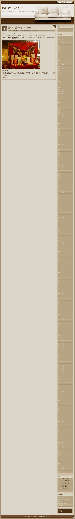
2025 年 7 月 (60, 49)
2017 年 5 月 (60, 255)
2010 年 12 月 (61, 417)
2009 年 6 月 (60, 454)
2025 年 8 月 (60, 47)
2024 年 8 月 (60, 72)
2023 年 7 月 (60, 100)
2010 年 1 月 (60, 440)
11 (70, 483)
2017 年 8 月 (60, 249)
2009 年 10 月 (61, 446)
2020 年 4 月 (60, 182)
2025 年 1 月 (60, 62)
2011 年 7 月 (60, 402)
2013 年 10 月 (61, 345)
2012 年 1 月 (60, 389)
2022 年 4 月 (60, 131)
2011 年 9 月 (60, 398)
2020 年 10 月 (61, 169)
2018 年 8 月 (60, 223)
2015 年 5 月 (60, 305)
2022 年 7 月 (60, 125)
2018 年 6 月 (60, 228)
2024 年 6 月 (60, 77)
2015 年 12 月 (61, 291)
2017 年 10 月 (61, 244)
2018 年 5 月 (60, 230)
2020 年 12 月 (61, 165)
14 (63, 485)
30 (66, 488)
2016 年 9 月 (60, 272)
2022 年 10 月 (61, 119)
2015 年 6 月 (60, 303)
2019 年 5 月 (60, 205)
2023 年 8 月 (60, 98)
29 (65, 488)
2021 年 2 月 (60, 161)
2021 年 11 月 (61, 142)
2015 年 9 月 (60, 297)
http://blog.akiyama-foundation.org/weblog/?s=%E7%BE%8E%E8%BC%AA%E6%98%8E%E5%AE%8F (25, 35)
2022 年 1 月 (60, 137)
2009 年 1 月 (60, 465)
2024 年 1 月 (60, 87)
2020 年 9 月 (60, 171)
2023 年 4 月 (60, 106)
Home (3, 2)
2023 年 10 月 (61, 93)
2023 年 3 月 (60, 108)
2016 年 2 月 (60, 286)
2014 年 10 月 (61, 320)
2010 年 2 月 (60, 438)
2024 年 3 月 (60, 83)
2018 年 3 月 (60, 234)
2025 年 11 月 (61, 41)
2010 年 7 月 (60, 427)
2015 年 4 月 (60, 307)
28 (63, 488)
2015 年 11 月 (61, 293)
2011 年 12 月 (61, 391)
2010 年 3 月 (60, 435)
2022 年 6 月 (60, 127)
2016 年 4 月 (60, 282)
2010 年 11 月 (61, 419)
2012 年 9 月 (60, 373)
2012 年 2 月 (60, 387)
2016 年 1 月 (60, 289)
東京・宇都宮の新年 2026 (63, 501)
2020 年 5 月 (60, 179)
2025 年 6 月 (60, 51)
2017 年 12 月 (61, 240)
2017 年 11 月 (61, 242)
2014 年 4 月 (60, 333)
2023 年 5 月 (60, 104)
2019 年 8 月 (60, 198)
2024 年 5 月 (60, 79)
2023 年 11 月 (61, 91)
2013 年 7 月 (60, 352)
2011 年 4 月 (60, 408)
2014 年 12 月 (61, 316)
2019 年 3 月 (60, 209)
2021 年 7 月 (60, 150)
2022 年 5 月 (60, 129)
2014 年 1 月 (60, 339)
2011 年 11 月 (61, 393)
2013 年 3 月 (60, 360)
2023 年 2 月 (60, 110)
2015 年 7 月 (60, 301)
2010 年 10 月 (61, 421)
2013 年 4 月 (60, 358)
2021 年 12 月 (61, 140)
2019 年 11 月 (61, 192)
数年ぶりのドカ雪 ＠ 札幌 (63, 499)
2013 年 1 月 (60, 364)
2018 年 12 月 (61, 215)
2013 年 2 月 (60, 362)
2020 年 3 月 (60, 184)
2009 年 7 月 (60, 452)
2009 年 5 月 (60, 456)
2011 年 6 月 (60, 404)
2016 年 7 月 (60, 276)
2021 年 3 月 (60, 158)
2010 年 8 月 (60, 425)
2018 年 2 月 (60, 236)
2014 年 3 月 (60, 335)
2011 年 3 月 (60, 410)
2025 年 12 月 (61, 39)
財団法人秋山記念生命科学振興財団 (37, 516)
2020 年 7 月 (60, 175)
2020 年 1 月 (60, 188)
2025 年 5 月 (60, 53)
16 (66, 485)
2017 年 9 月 (60, 247)
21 (63, 486)
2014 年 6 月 (60, 328)
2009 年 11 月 (61, 444)
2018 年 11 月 (61, 217)
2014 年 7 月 (60, 326)
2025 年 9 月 (60, 45)
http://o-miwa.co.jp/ (11, 33)
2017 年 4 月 (60, 257)
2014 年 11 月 (61, 318)
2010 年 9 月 (60, 423)
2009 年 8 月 (60, 450)
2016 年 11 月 (61, 268)
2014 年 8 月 (60, 324)
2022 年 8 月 (60, 123)
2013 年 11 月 (61, 343)
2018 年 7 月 (60, 226)
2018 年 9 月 (60, 221)
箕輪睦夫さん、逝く (62, 505)
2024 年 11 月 (61, 66)
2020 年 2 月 (60, 186)
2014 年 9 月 (60, 322)
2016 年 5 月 (60, 280)
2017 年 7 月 (60, 251)
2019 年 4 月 (60, 207)
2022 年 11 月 (61, 116)
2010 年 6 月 (60, 429)
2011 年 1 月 (60, 414)
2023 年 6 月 (60, 102)
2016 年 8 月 (60, 274)
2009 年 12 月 (61, 442)
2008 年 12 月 (61, 467)
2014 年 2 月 (60, 337)
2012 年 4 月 (60, 383)
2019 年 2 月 (60, 211)
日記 (29, 30)
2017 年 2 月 (60, 261)
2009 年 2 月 (60, 463)
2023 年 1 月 (60, 112)
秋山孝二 (48, 516)
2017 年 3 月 (60, 259)
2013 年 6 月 (60, 354)
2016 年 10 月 (61, 270)
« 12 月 (61, 490)
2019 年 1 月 (60, 213)
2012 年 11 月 (61, 368)
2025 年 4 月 (60, 56)
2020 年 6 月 (60, 177)
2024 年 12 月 (61, 64)
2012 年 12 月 (61, 366)
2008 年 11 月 (61, 469)
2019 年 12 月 (61, 190)
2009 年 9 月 (60, 448)
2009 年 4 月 (60, 459)
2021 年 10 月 (61, 144)
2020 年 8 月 (60, 173)
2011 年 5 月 (60, 406)
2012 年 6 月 (60, 379)
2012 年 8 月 (60, 375)
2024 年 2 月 (60, 85)
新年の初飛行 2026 (62, 497)
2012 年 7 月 (60, 377)
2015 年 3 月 (60, 310)
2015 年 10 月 (61, 295)
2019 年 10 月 (61, 194)
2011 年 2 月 (60, 412)
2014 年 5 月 (60, 331)
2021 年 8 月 (60, 148)
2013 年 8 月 (60, 349)
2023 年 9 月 (60, 95)
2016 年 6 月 (60, 278)
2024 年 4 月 (60, 81)
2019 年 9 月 (60, 196)
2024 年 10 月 (61, 68)
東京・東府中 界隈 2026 (63, 503)
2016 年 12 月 (61, 265)
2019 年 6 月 (60, 203)
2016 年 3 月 (60, 284)
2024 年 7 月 (60, 74)
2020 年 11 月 (61, 167)
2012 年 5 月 (60, 381)
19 (60, 486)
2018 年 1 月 (60, 238)
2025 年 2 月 (60, 60)
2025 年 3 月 (60, 58)
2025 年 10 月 (61, 43)
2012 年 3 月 (60, 385)
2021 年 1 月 (60, 163)
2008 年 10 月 (61, 471)
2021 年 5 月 (60, 154)
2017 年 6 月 (60, 253)
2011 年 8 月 (60, 400)
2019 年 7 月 (60, 200)
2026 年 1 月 (60, 37)
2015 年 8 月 (60, 299)
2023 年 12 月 (61, 89)
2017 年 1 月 (60, 263)
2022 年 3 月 (60, 133)
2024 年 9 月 (60, 70)
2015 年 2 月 (60, 312)
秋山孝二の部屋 (12, 8)
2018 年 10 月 (61, 219)
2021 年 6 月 (60, 152)
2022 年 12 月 (61, 114)
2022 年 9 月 (60, 121)
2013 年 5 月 (60, 356)
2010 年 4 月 (60, 433)
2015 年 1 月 (60, 314)
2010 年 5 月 (60, 431)
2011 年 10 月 (61, 396)
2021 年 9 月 (60, 146)
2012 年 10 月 (61, 370)
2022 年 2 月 (60, 135)
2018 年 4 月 (60, 232)
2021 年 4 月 (60, 156)
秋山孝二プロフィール (11, 2)
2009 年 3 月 (60, 461)
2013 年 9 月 (60, 347)
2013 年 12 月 (61, 341)
